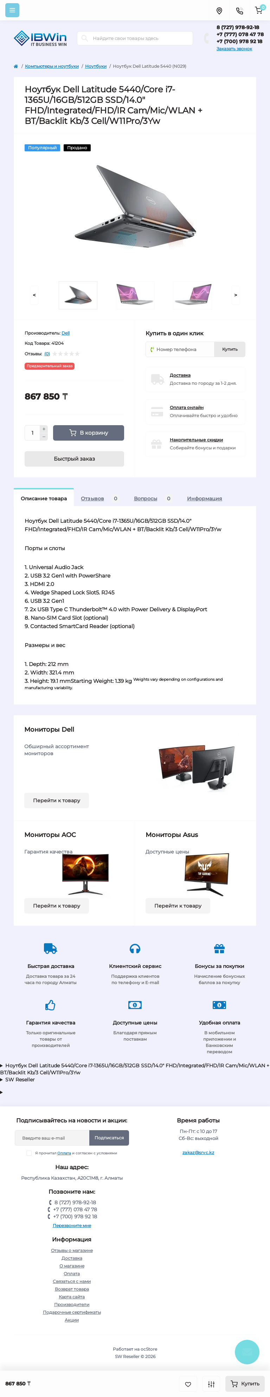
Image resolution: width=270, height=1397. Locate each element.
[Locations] (219, 10)
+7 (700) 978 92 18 (239, 41)
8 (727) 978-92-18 (238, 27)
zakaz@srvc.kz (198, 1152)
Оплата (64, 1153)
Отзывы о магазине (72, 1250)
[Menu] (12, 10)
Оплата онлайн (187, 407)
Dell (66, 333)
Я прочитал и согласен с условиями (76, 1153)
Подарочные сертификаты (72, 1312)
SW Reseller (20, 1079)
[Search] (84, 38)
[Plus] (44, 429)
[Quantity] (32, 433)
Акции (72, 1320)
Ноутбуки (96, 66)
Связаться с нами (72, 1281)
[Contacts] (239, 10)
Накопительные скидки (196, 439)
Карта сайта (72, 1296)
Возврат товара (72, 1289)
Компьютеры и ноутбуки (52, 66)
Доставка (180, 375)
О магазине (71, 1265)
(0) (47, 353)
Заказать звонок (234, 48)
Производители (71, 1304)
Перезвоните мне (72, 1225)
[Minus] (44, 437)
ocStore (149, 1349)
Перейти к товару (56, 800)
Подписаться (109, 1137)
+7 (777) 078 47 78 (240, 34)
